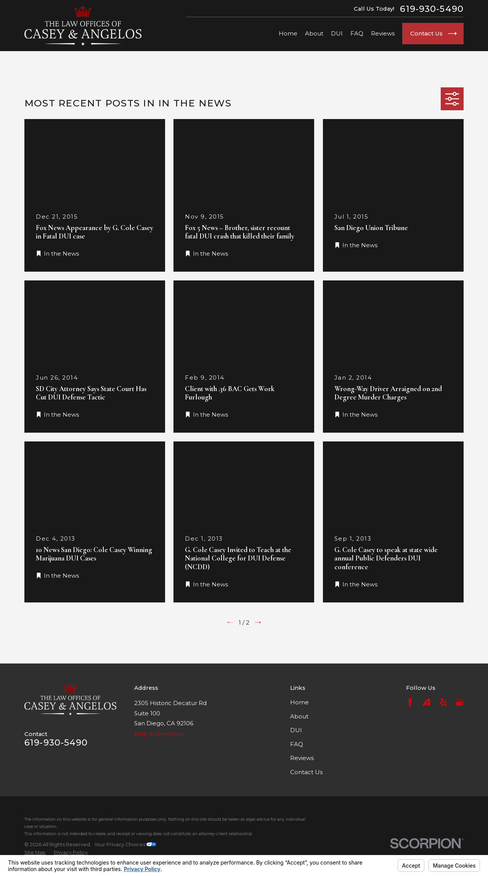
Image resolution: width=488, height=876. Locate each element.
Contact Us (306, 772)
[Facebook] (410, 702)
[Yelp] (443, 702)
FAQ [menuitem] (356, 33)
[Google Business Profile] (460, 702)
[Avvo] (426, 702)
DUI (296, 730)
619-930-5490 (432, 9)
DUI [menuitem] (337, 33)
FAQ (296, 744)
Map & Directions (159, 734)
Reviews (302, 758)
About (299, 716)
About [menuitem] (314, 33)
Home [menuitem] (288, 33)
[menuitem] (35, 852)
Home (299, 702)
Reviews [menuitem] (383, 33)
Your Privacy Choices (125, 844)
